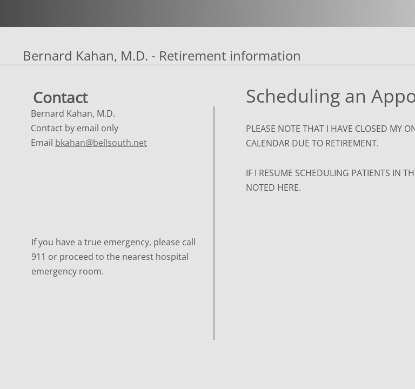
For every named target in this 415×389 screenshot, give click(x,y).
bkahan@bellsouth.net (101, 143)
